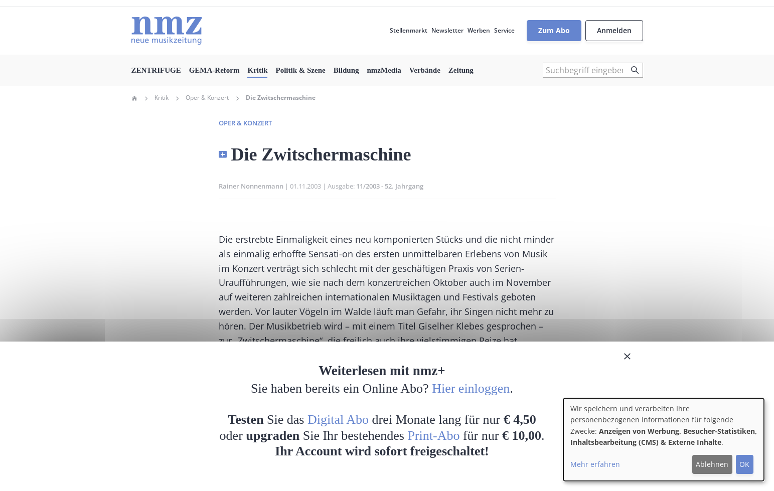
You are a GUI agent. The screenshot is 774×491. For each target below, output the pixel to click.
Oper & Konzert (207, 98)
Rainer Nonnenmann (251, 186)
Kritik (257, 70)
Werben (479, 30)
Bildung (346, 70)
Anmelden (614, 30)
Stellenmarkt (408, 30)
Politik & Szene (300, 70)
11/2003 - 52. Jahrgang (389, 186)
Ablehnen (712, 464)
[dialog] (663, 439)
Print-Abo (433, 435)
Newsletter (447, 30)
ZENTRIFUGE (156, 70)
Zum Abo (554, 30)
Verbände (424, 70)
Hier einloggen (471, 388)
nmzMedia (384, 70)
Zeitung (461, 70)
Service (504, 30)
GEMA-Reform (214, 70)
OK (744, 464)
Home (134, 98)
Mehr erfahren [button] (595, 464)
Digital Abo (338, 419)
